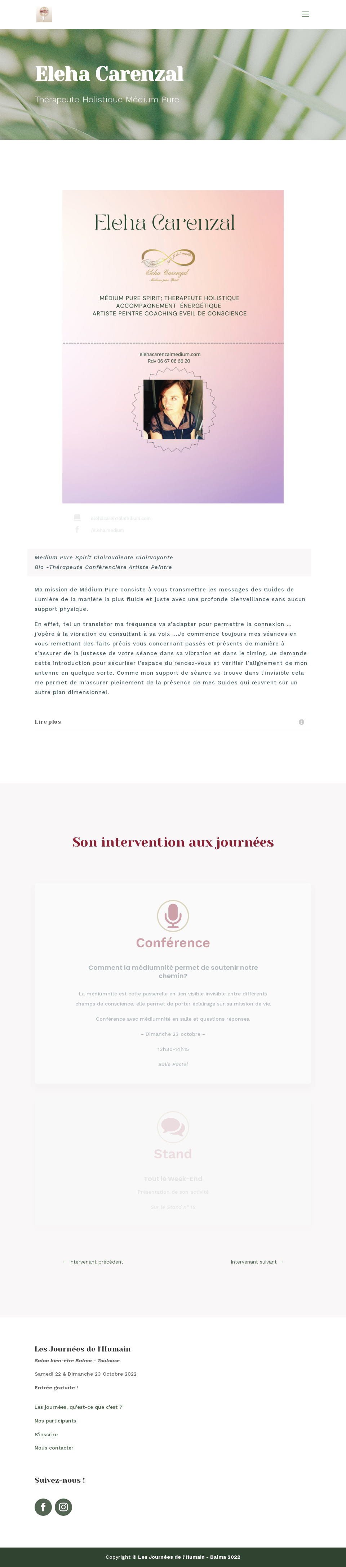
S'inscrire (46, 1434)
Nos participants (55, 1421)
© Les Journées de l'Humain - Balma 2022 (186, 1557)
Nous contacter (54, 1448)
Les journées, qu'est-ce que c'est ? (78, 1407)
